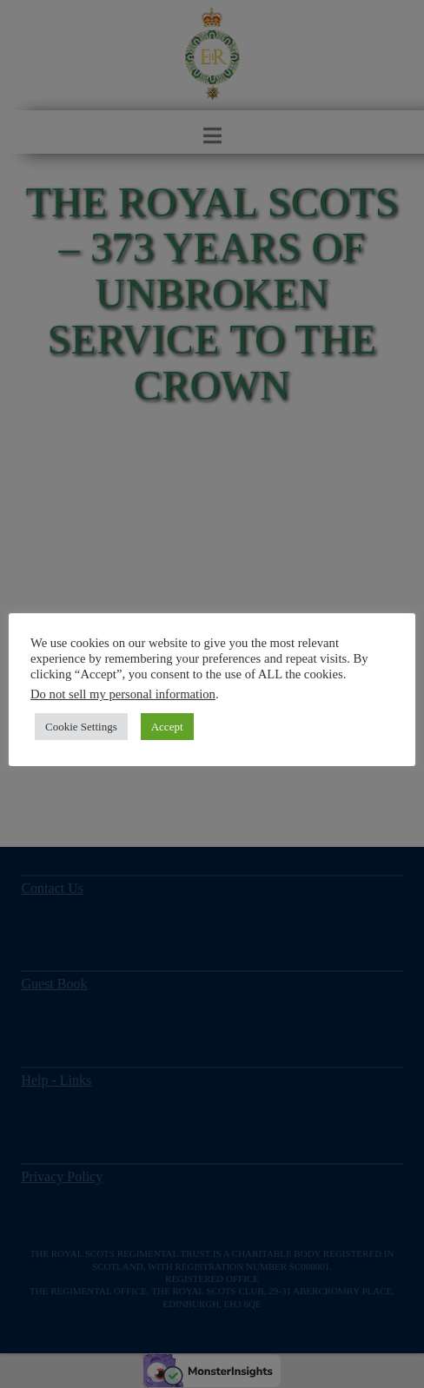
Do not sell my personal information (122, 694)
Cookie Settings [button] (81, 726)
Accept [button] (167, 726)
